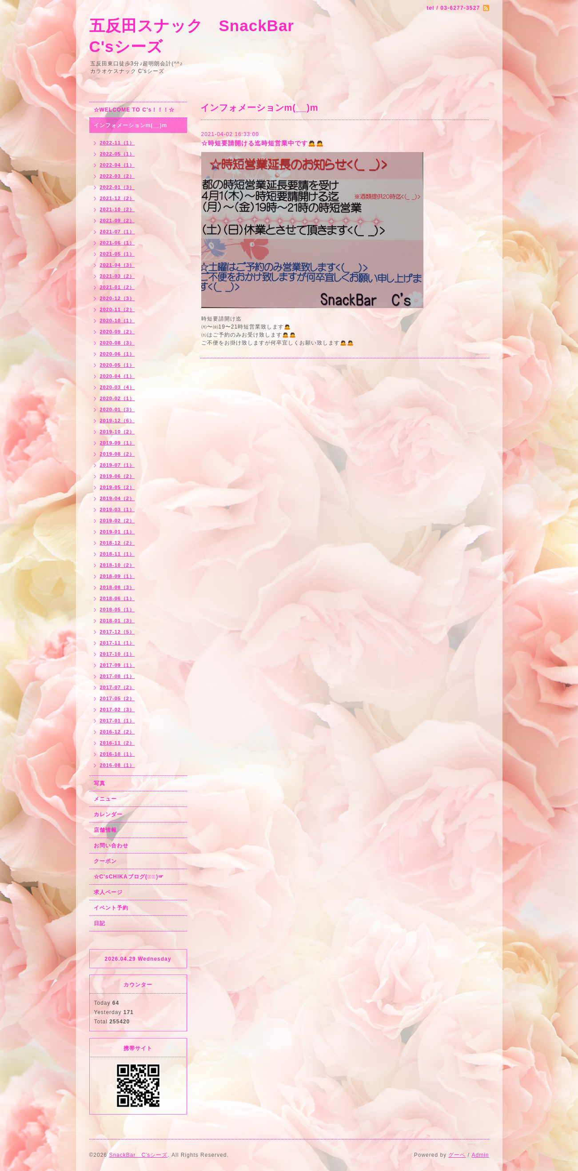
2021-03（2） (117, 276)
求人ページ (108, 892)
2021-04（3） (117, 265)
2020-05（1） (117, 365)
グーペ (457, 1155)
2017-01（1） (117, 720)
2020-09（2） (117, 331)
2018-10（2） (117, 565)
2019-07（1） (117, 465)
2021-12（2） (117, 198)
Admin (480, 1155)
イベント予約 (111, 908)
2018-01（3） (117, 620)
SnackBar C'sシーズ (138, 1155)
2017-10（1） (117, 654)
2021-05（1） (117, 254)
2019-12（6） (117, 420)
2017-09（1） (117, 665)
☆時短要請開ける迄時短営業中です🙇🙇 (262, 143)
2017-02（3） (117, 709)
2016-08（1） (117, 765)
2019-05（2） (117, 487)
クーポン (105, 861)
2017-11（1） (117, 643)
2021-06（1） (117, 242)
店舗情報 (105, 830)
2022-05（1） (117, 153)
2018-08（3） (117, 587)
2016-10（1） (117, 754)
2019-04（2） (117, 498)
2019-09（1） (117, 442)
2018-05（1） (117, 609)
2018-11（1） (117, 554)
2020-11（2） (117, 309)
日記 (99, 923)
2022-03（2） (117, 176)
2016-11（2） (117, 743)
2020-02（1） (117, 398)
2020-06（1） (117, 354)
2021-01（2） (117, 287)
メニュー (105, 799)
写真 (99, 783)
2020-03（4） (117, 387)
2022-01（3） (117, 187)
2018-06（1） (117, 598)
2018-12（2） (117, 542)
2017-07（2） (117, 687)
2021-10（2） (117, 209)
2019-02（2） (117, 520)
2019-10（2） (117, 431)
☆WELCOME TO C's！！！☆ (134, 110)
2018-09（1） (117, 576)
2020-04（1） (117, 376)
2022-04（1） (117, 165)
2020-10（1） (117, 320)
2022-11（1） (117, 142)
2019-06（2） (117, 476)
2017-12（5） (117, 631)
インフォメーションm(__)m (130, 125)
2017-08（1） (117, 676)
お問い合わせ (111, 845)
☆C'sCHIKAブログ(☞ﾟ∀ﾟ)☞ (129, 877)
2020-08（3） (117, 342)
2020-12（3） (117, 298)
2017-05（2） (117, 698)
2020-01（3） (117, 409)
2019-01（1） (117, 531)
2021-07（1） (117, 231)
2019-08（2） (117, 454)
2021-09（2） (117, 220)
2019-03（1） (117, 509)
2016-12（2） (117, 731)
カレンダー (108, 814)
